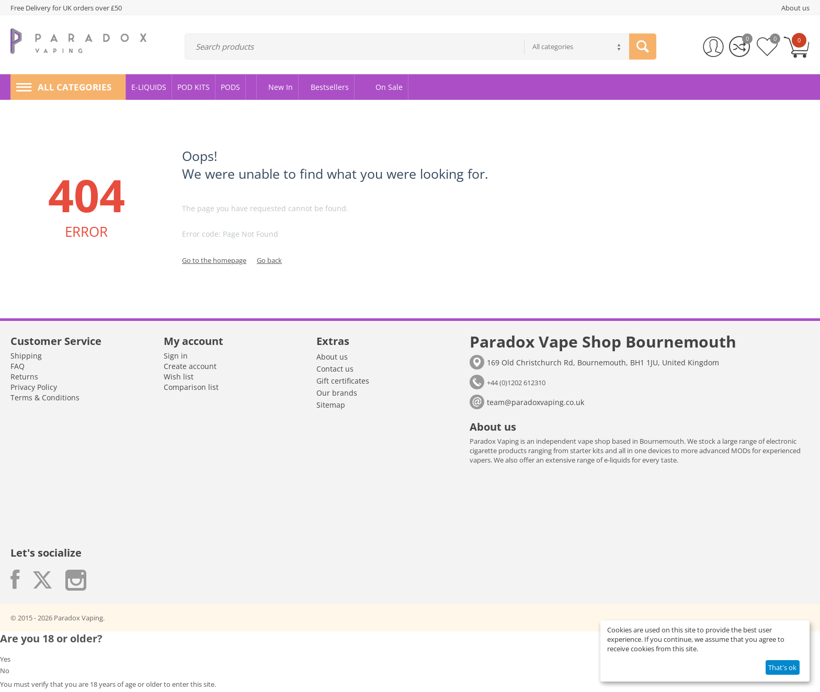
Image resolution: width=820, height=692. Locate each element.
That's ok (782, 667)
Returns (24, 377)
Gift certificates (342, 381)
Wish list (178, 377)
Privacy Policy (33, 387)
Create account (190, 366)
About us (332, 357)
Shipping (26, 356)
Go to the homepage (214, 260)
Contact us (335, 369)
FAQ (17, 366)
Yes (5, 659)
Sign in (176, 356)
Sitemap (330, 405)
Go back (269, 260)
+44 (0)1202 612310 (516, 382)
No (4, 670)
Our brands (336, 393)
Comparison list (191, 387)
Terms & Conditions (44, 397)
